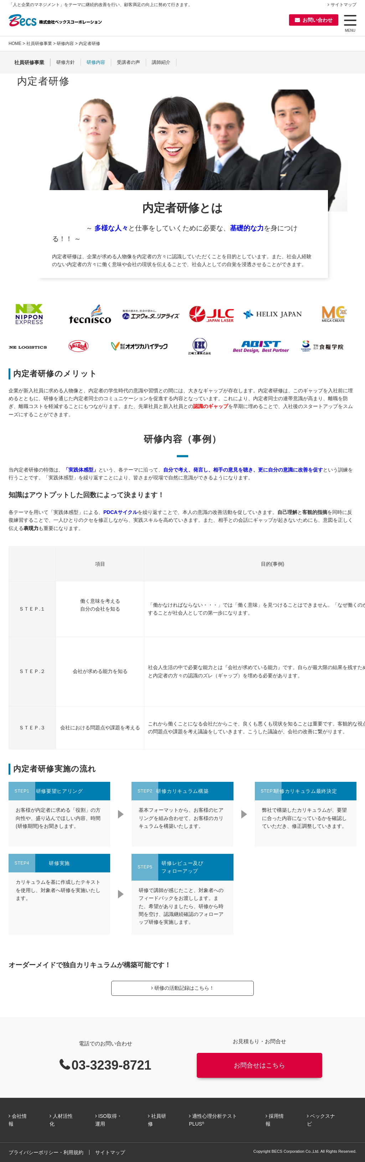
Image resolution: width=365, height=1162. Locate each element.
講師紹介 (161, 62)
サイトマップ (343, 4)
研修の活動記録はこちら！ (184, 988)
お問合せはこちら (259, 1065)
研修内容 (65, 43)
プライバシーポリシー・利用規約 (46, 1152)
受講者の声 (128, 62)
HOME (15, 43)
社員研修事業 (39, 43)
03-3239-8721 (111, 1065)
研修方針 (65, 62)
